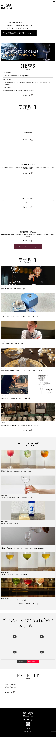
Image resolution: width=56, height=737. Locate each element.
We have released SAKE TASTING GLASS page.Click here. (18, 90)
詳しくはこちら (28, 95)
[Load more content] (22, 661)
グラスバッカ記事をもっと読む (28, 604)
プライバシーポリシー (28, 731)
